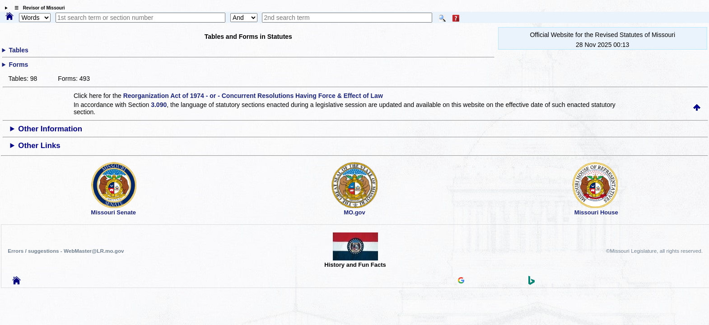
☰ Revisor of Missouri (37, 7)
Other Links (39, 145)
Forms (18, 64)
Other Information (50, 129)
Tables (18, 50)
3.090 (159, 104)
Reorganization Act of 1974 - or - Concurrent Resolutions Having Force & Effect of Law (253, 95)
